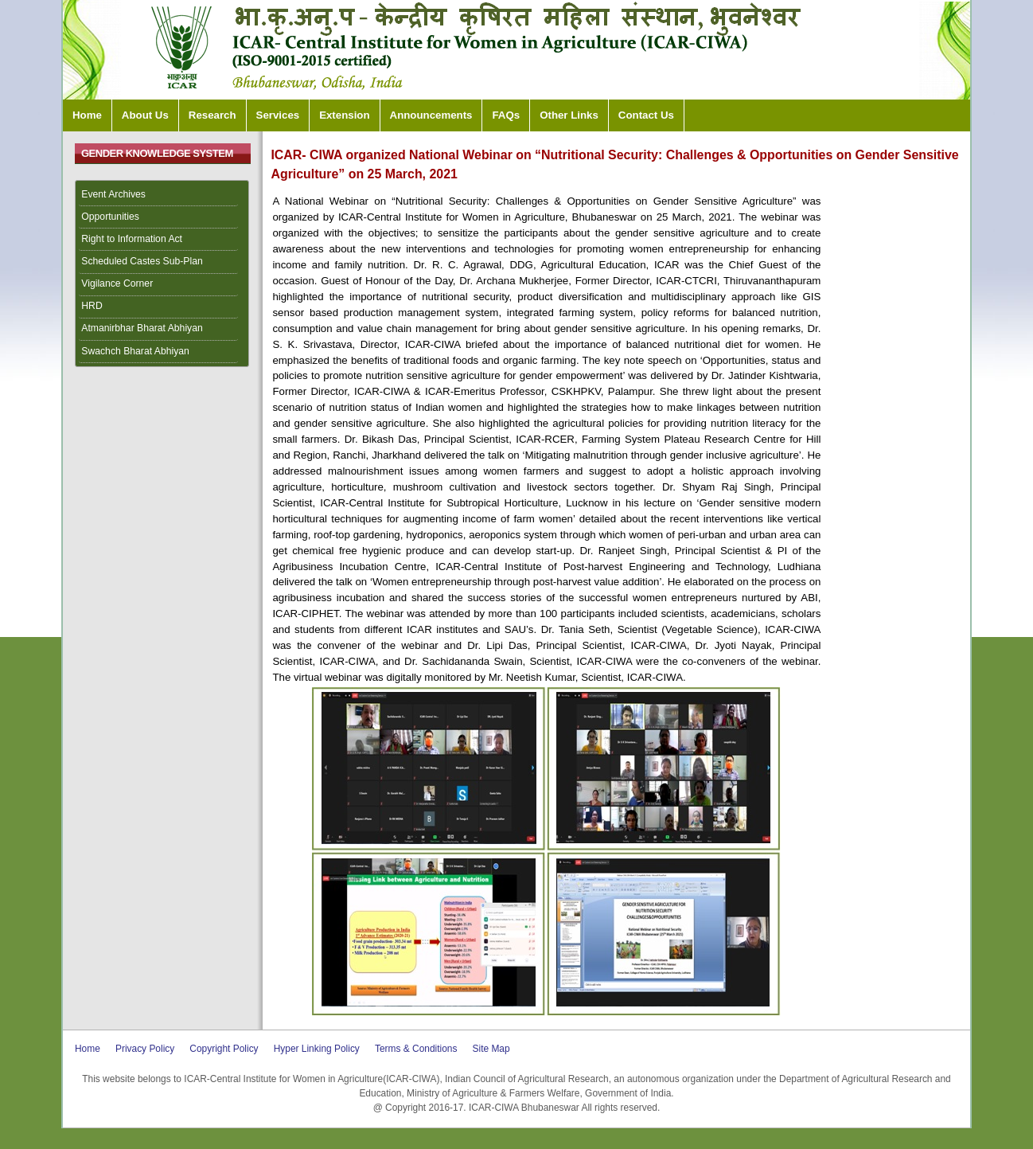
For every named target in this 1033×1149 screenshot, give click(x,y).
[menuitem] (162, 195)
